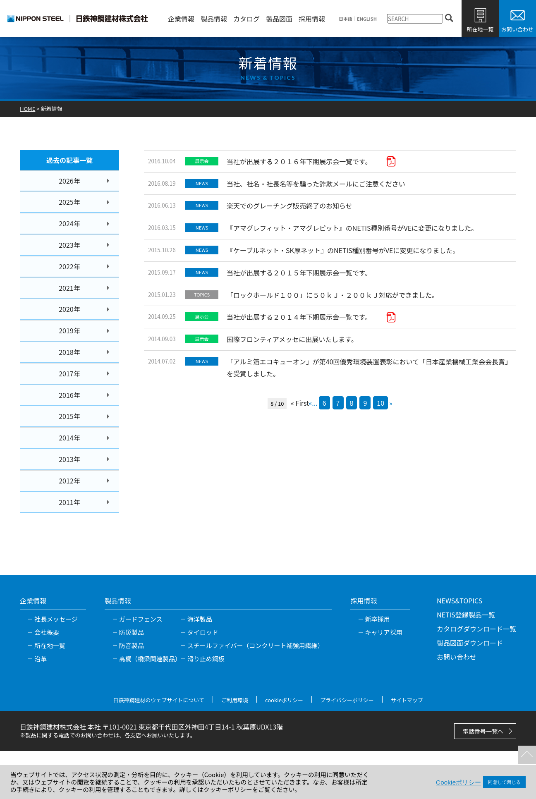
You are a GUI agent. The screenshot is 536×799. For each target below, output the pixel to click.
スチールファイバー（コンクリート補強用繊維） (255, 645)
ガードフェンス (141, 619)
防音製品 (131, 645)
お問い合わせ (517, 29)
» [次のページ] (390, 403)
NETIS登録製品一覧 (466, 615)
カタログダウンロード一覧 (476, 629)
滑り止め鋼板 (206, 658)
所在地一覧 (480, 29)
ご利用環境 (234, 700)
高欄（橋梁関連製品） (150, 658)
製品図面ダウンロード (470, 643)
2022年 (69, 266)
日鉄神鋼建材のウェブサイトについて (158, 700)
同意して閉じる (504, 782)
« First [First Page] (300, 403)
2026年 (69, 181)
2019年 (69, 330)
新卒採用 (377, 619)
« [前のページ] (310, 403)
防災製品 (131, 632)
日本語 (345, 19)
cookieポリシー (284, 700)
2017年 (69, 373)
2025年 (69, 202)
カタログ (246, 19)
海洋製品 (199, 619)
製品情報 (214, 19)
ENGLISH (367, 19)
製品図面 (279, 19)
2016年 (69, 395)
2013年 (69, 459)
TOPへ (525, 753)
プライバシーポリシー (347, 700)
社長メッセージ (56, 619)
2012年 (69, 481)
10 (380, 403)
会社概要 (46, 632)
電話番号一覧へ (483, 731)
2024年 (69, 223)
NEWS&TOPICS (459, 600)
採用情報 (312, 19)
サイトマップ (407, 700)
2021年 (69, 288)
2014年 (69, 438)
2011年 (69, 502)
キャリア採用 (383, 632)
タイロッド (202, 632)
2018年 (69, 352)
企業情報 (181, 19)
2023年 (69, 245)
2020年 (69, 309)
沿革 (40, 658)
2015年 (69, 416)
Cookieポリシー (458, 782)
